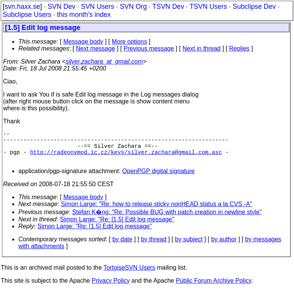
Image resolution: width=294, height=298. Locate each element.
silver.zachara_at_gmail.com (104, 61)
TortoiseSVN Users (129, 275)
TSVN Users (208, 6)
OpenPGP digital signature (158, 178)
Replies (239, 48)
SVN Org (133, 6)
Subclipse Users (27, 14)
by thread (154, 247)
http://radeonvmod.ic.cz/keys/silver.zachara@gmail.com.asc (126, 158)
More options (129, 41)
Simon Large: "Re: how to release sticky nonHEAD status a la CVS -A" (156, 211)
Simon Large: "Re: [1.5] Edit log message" (117, 227)
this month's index (84, 14)
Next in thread (202, 48)
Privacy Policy (110, 288)
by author (224, 247)
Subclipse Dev (254, 6)
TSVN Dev (168, 6)
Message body (83, 41)
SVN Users (97, 6)
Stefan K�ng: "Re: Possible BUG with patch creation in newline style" (167, 219)
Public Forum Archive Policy (213, 288)
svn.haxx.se (22, 6)
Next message (95, 48)
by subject (189, 247)
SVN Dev (61, 6)
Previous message (149, 48)
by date (122, 247)
